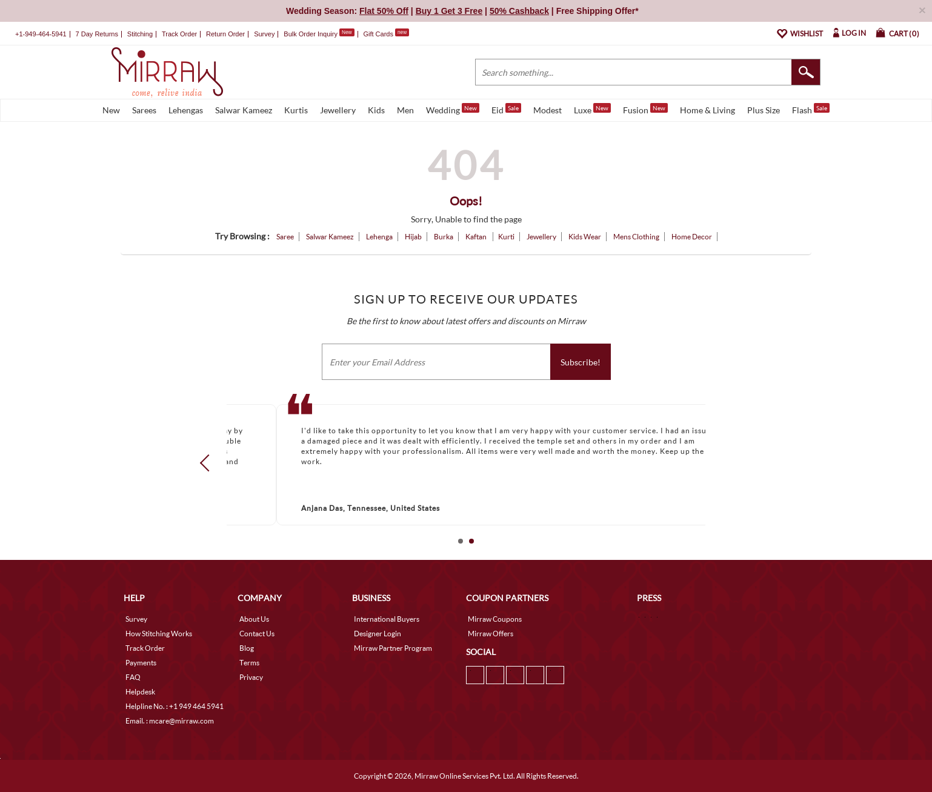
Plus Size (763, 110)
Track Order (179, 34)
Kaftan (476, 236)
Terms (249, 662)
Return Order (225, 34)
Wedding (452, 109)
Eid (506, 109)
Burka (443, 236)
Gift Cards (386, 34)
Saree (285, 236)
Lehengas (185, 110)
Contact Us (257, 633)
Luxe (592, 109)
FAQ (133, 677)
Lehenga (379, 236)
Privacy (251, 677)
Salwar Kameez (243, 110)
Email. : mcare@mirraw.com (169, 720)
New (111, 110)
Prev (208, 462)
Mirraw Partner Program (393, 648)
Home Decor (691, 236)
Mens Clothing (636, 236)
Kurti (506, 236)
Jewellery (338, 110)
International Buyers (386, 619)
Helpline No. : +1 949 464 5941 (174, 706)
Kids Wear (584, 236)
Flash (811, 109)
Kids (376, 110)
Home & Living (707, 110)
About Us (254, 619)
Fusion (645, 109)
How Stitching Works (158, 633)
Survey (264, 34)
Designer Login (377, 633)
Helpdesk (140, 691)
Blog (246, 648)
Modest (547, 110)
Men (405, 110)
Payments (140, 662)
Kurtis (296, 110)
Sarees (144, 110)
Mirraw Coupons (495, 619)
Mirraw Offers (490, 633)
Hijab (413, 236)
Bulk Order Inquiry (311, 34)
